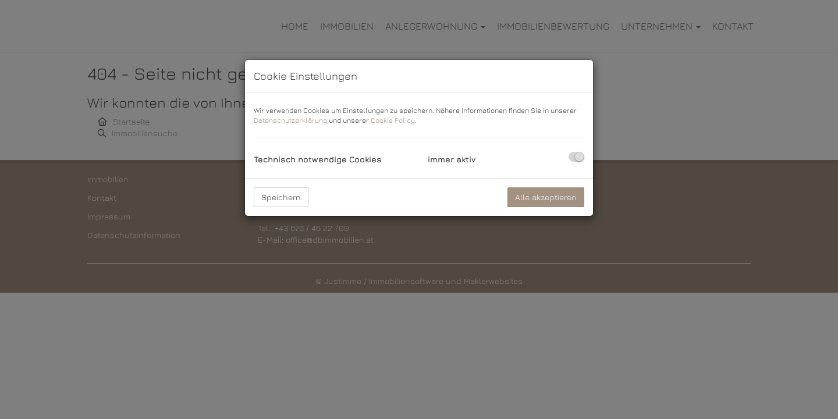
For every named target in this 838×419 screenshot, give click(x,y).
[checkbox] (576, 157)
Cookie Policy (393, 120)
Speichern (281, 197)
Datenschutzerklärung (290, 120)
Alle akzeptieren (546, 197)
